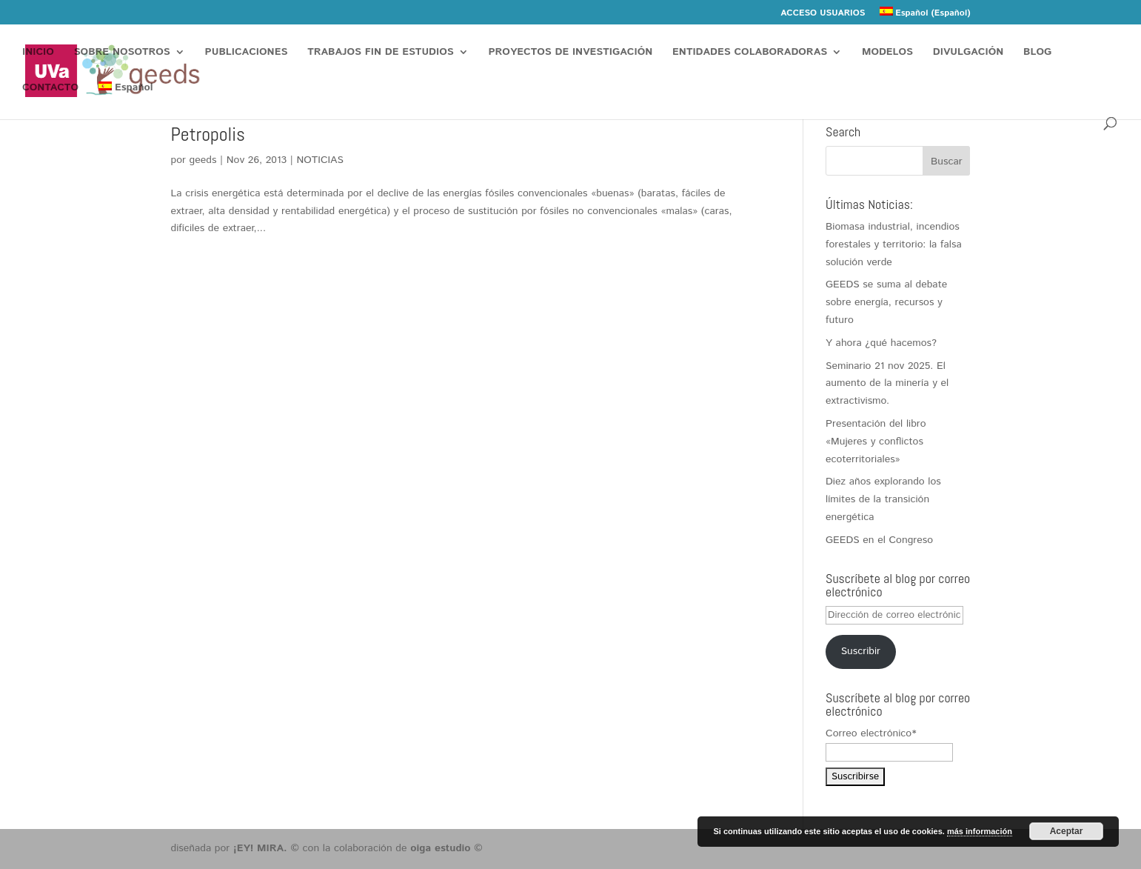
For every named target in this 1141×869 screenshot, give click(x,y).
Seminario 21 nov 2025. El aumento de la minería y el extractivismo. (887, 384)
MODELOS (887, 53)
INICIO (38, 53)
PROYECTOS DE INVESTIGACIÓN (571, 53)
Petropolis (208, 134)
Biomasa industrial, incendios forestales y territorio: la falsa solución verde (894, 244)
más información (979, 831)
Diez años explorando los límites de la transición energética (883, 499)
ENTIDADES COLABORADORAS (749, 53)
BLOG (1037, 53)
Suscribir (860, 651)
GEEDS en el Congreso (879, 540)
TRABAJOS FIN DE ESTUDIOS (380, 53)
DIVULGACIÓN (968, 53)
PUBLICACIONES (246, 53)
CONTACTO (50, 88)
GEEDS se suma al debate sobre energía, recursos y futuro (886, 302)
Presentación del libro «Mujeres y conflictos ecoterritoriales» (876, 441)
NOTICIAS (320, 160)
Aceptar (1066, 831)
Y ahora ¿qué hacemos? (881, 343)
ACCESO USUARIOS (822, 14)
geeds (203, 160)
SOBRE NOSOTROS (122, 53)
